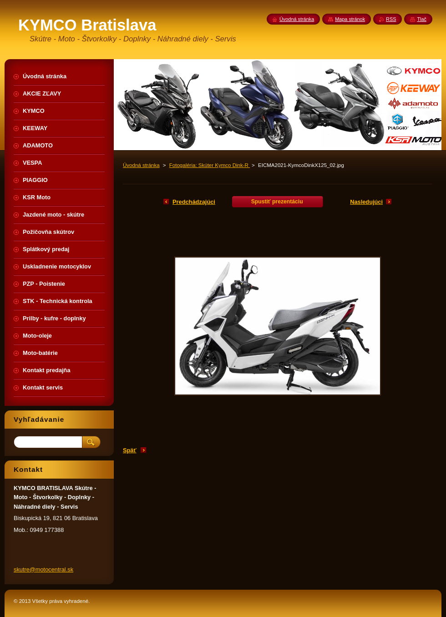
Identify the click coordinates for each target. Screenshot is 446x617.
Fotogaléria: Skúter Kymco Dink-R (209, 165)
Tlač (421, 19)
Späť (130, 450)
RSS (391, 19)
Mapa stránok (350, 19)
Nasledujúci (366, 201)
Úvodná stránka (141, 165)
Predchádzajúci (193, 201)
